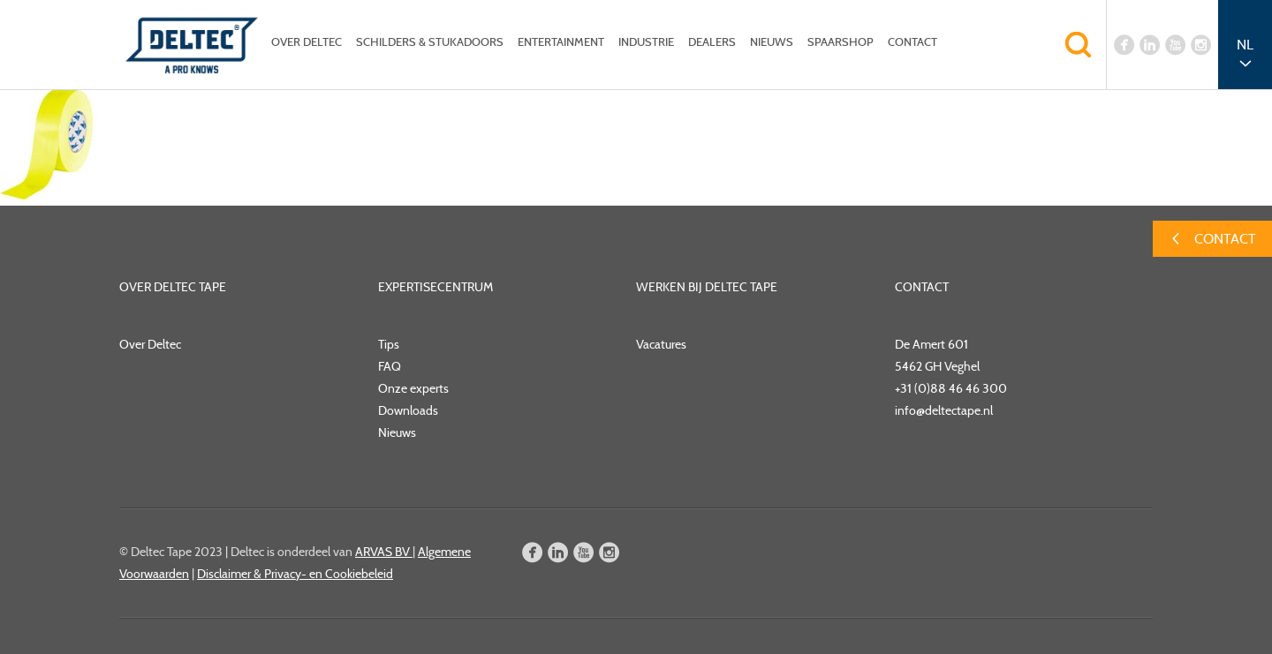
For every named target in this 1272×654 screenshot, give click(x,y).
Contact (912, 41)
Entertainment (561, 41)
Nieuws (771, 41)
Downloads (408, 410)
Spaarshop (840, 41)
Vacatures (661, 344)
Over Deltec (306, 41)
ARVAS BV (384, 552)
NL (1245, 44)
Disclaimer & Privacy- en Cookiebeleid (295, 574)
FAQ (389, 366)
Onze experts (413, 388)
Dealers (712, 41)
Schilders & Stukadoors (430, 41)
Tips (388, 344)
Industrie (646, 41)
